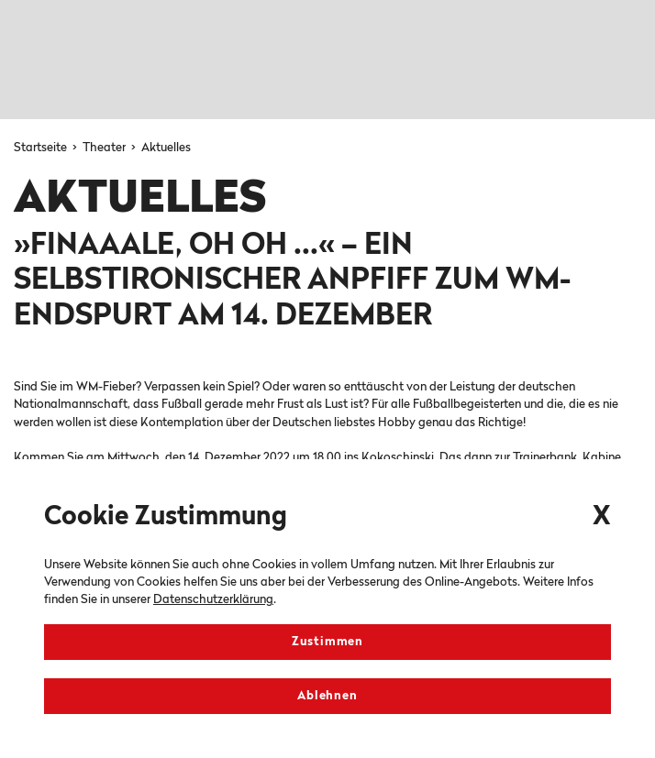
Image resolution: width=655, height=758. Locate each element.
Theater (105, 148)
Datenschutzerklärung (213, 600)
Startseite (42, 148)
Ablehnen (327, 696)
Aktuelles (166, 148)
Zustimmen (327, 642)
